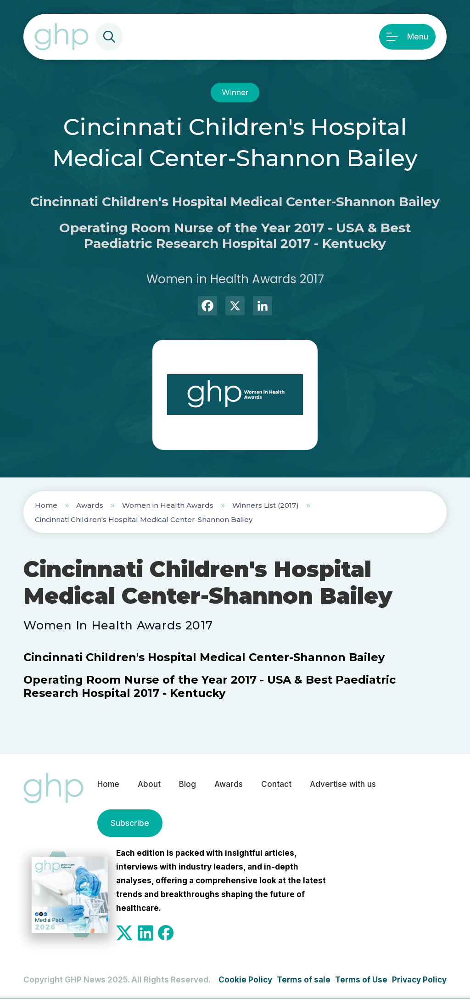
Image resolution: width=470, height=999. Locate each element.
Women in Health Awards (167, 505)
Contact (276, 784)
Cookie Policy (245, 979)
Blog (187, 784)
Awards (89, 505)
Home (46, 505)
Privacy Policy (419, 979)
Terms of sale (303, 979)
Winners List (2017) (265, 505)
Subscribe (130, 823)
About (149, 784)
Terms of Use (361, 979)
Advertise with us (343, 784)
